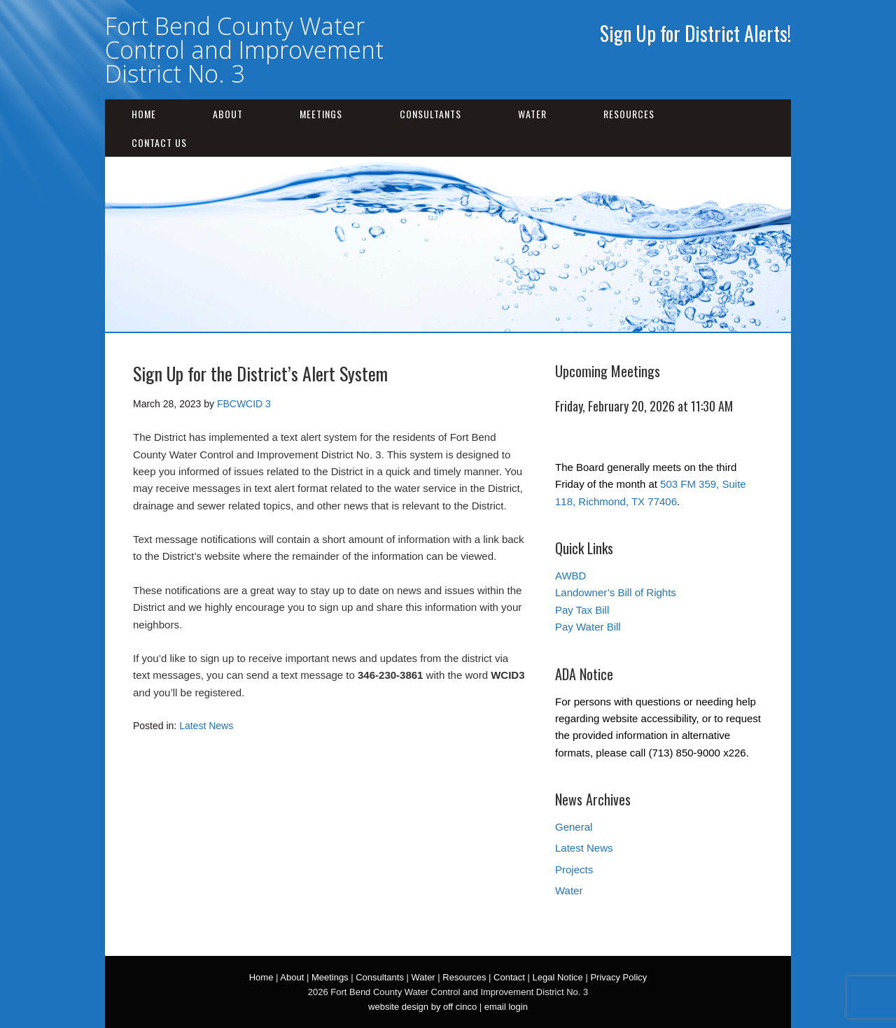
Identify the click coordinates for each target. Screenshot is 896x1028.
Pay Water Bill (588, 627)
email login (506, 1006)
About (228, 113)
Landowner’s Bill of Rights (615, 592)
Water (532, 113)
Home (144, 113)
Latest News (206, 725)
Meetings (321, 113)
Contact (509, 977)
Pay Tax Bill (582, 610)
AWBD (570, 576)
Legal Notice (557, 977)
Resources (628, 113)
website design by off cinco (422, 1006)
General (573, 827)
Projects (574, 869)
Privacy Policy (618, 977)
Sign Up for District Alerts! (695, 33)
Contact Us (159, 142)
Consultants (430, 113)
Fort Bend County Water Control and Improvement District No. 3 (244, 50)
